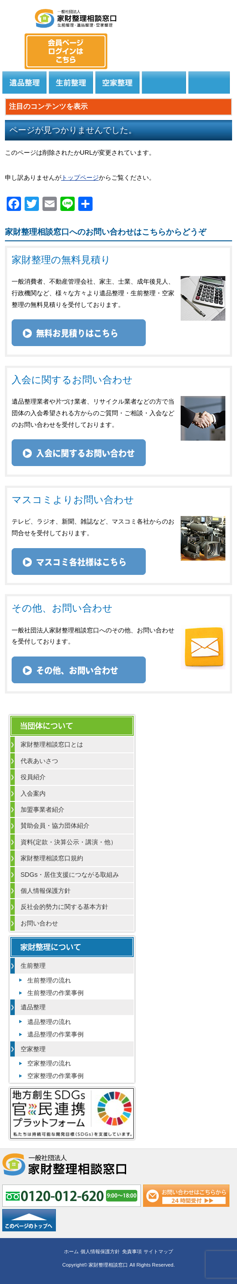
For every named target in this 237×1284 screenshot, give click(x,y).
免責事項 (132, 1251)
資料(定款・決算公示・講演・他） (69, 842)
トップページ (80, 177)
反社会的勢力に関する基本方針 (64, 906)
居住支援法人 (164, 82)
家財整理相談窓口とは (52, 744)
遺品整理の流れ (49, 1021)
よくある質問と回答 (209, 82)
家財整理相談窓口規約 (52, 858)
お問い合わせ (39, 923)
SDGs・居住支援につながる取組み (70, 874)
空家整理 (117, 82)
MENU (15, 15)
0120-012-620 (185, 43)
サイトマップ (158, 1251)
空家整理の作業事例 (55, 1075)
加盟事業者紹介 (42, 809)
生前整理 (71, 82)
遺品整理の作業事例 (55, 1034)
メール (218, 43)
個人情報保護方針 (46, 890)
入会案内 (33, 793)
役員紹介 (33, 776)
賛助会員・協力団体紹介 (55, 825)
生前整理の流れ (49, 980)
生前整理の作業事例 (55, 992)
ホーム (71, 1251)
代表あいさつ (39, 760)
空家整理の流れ (49, 1063)
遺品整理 (24, 82)
